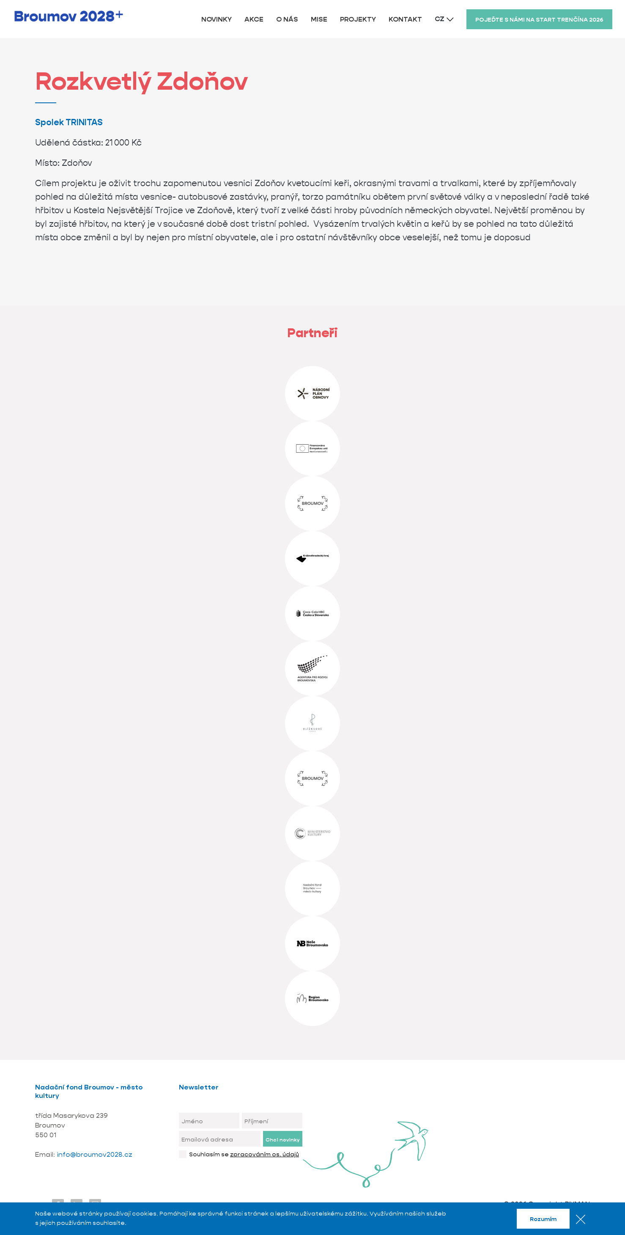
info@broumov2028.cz (94, 1154)
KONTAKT (405, 19)
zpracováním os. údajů (264, 1154)
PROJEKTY (358, 19)
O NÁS (287, 19)
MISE (319, 19)
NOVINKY (216, 19)
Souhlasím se (244, 1154)
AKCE (253, 19)
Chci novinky (282, 1139)
